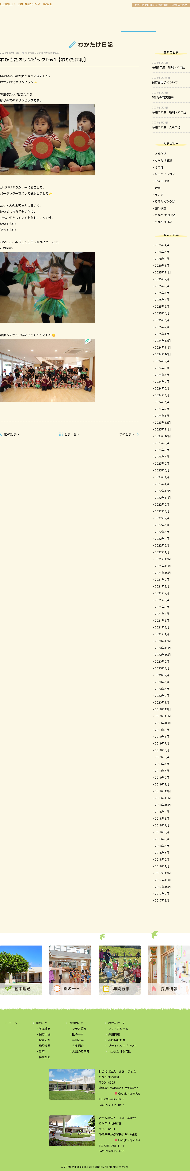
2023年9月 (162, 443)
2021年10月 (163, 573)
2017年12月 (163, 873)
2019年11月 (163, 716)
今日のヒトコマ (165, 174)
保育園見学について (165, 82)
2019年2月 (162, 778)
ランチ (159, 195)
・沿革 (40, 1051)
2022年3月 (162, 545)
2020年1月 (162, 702)
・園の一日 (76, 1034)
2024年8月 (162, 368)
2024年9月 (162, 361)
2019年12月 (163, 709)
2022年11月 (163, 498)
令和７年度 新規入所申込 (169, 112)
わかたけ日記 (138, 21)
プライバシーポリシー (122, 1046)
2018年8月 (162, 819)
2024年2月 (162, 409)
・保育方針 (43, 1040)
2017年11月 (163, 880)
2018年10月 (163, 805)
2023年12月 (163, 423)
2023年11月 (163, 429)
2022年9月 (162, 505)
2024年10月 (163, 354)
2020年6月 (162, 682)
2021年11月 (163, 566)
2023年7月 (162, 457)
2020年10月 (163, 655)
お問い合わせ (179, 5)
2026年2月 (162, 259)
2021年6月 (162, 600)
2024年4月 (162, 395)
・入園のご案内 (79, 1051)
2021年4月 (162, 614)
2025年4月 (162, 313)
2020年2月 (162, 696)
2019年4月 (162, 764)
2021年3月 (162, 621)
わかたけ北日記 (51, 52)
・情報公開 (43, 1057)
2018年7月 (162, 825)
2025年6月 (162, 300)
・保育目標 (43, 1034)
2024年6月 (162, 382)
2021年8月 (162, 586)
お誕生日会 (162, 181)
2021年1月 (162, 634)
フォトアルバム (118, 1029)
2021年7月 (162, 593)
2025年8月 (162, 286)
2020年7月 (162, 675)
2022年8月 (162, 511)
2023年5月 (162, 470)
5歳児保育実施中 (163, 97)
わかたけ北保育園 (144, 5)
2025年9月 (162, 279)
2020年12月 (163, 641)
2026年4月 (162, 245)
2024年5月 (162, 388)
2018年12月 (163, 791)
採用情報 (163, 5)
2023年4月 (162, 477)
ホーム (13, 1023)
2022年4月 (162, 539)
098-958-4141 (114, 1146)
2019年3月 (162, 771)
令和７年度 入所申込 (166, 127)
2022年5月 (162, 532)
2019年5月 (162, 757)
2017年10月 (163, 887)
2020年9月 (162, 662)
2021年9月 (162, 580)
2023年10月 (163, 436)
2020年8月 (162, 668)
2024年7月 (162, 375)
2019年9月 (162, 730)
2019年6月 (162, 750)
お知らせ (160, 154)
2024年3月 (162, 402)
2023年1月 (162, 484)
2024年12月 (163, 341)
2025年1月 (162, 334)
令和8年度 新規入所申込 (168, 67)
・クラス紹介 (77, 1029)
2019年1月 (162, 784)
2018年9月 (162, 812)
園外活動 (160, 208)
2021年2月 (162, 627)
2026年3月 (162, 252)
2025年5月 (162, 307)
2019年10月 (163, 723)
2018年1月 (162, 866)
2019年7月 (162, 743)
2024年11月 (163, 347)
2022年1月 (162, 552)
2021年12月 (163, 559)
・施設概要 (43, 1046)
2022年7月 (162, 518)
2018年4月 (162, 846)
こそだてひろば (165, 201)
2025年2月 (162, 327)
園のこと (17, 21)
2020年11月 (163, 648)
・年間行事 (76, 1040)
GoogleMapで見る (129, 1093)
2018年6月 (162, 832)
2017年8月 (162, 900)
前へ (11, 434)
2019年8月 (162, 737)
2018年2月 (162, 860)
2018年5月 (162, 839)
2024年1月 (162, 416)
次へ (127, 434)
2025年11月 (163, 272)
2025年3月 (162, 320)
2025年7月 (162, 293)
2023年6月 (162, 464)
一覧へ (72, 434)
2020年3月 (162, 689)
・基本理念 (43, 1029)
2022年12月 (163, 491)
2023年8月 (162, 450)
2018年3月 (162, 853)
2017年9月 (162, 894)
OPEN (173, 21)
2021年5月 (162, 607)
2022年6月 (162, 525)
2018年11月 (163, 798)
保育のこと (51, 21)
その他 (159, 167)
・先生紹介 (76, 1046)
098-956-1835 (114, 1099)
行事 (41, 52)
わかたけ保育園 (95, 15)
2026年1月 (162, 266)
